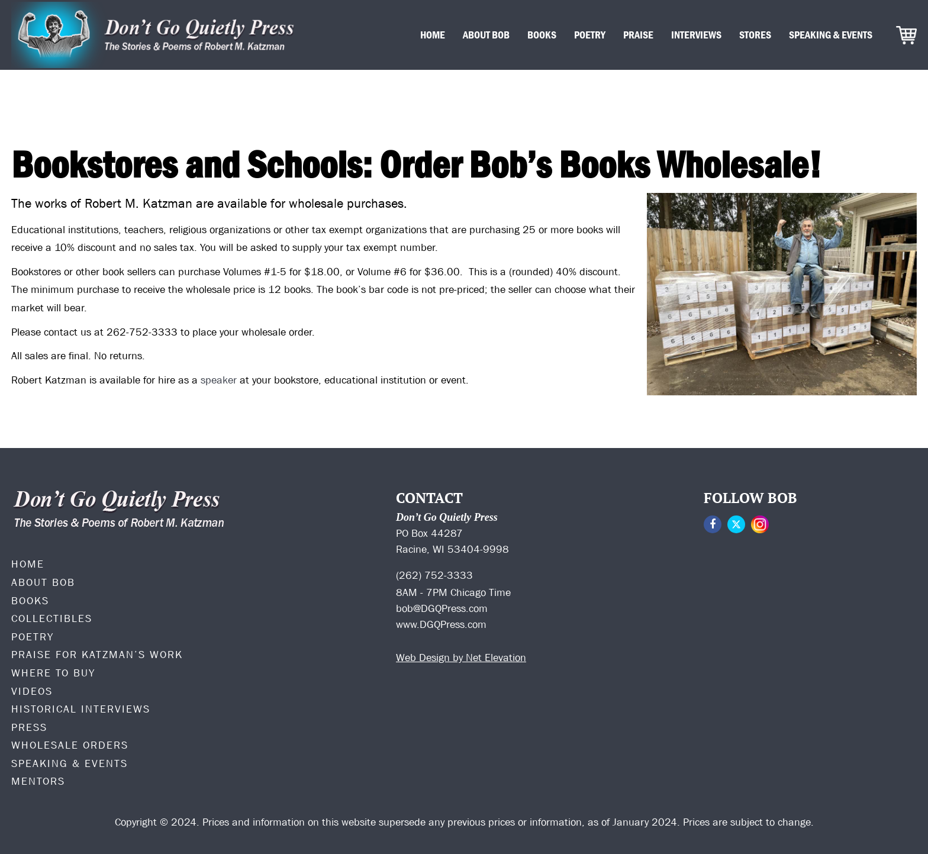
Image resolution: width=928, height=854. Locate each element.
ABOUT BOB (43, 582)
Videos (32, 691)
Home (432, 35)
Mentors (38, 781)
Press (29, 727)
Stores (755, 35)
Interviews (696, 35)
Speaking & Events (830, 35)
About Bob (486, 35)
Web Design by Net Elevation (461, 657)
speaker (219, 380)
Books (541, 35)
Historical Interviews (80, 709)
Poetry (589, 35)
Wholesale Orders (69, 745)
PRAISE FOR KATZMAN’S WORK (97, 654)
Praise (638, 35)
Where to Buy (53, 673)
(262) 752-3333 (434, 575)
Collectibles (51, 618)
